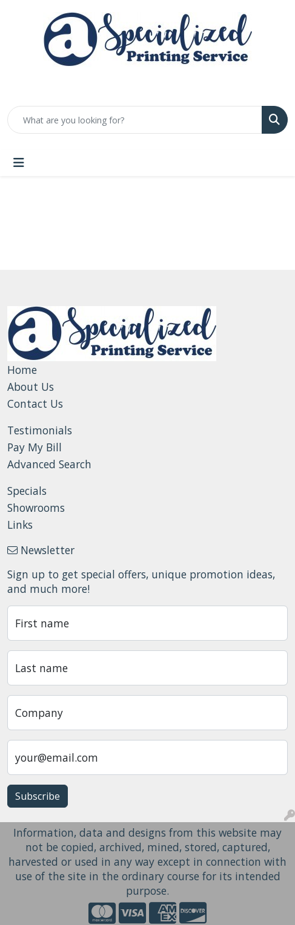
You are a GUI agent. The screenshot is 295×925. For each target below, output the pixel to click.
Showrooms (36, 507)
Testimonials (39, 430)
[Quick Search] (134, 120)
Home (22, 369)
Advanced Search (49, 464)
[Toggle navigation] (18, 162)
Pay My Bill (34, 447)
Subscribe (37, 796)
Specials (27, 490)
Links (20, 524)
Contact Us (35, 403)
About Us (30, 386)
